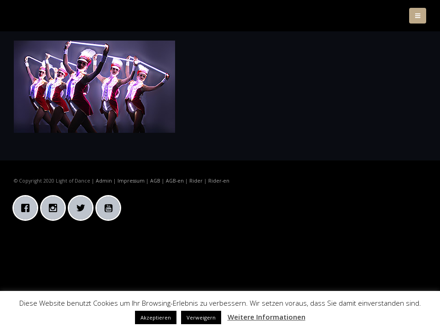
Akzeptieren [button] (156, 317)
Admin (104, 181)
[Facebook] (27, 207)
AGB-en (175, 181)
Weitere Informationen (266, 316)
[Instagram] (55, 207)
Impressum (131, 181)
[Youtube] (110, 207)
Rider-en (218, 181)
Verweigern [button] (201, 317)
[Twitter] (83, 207)
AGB (155, 181)
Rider (196, 181)
